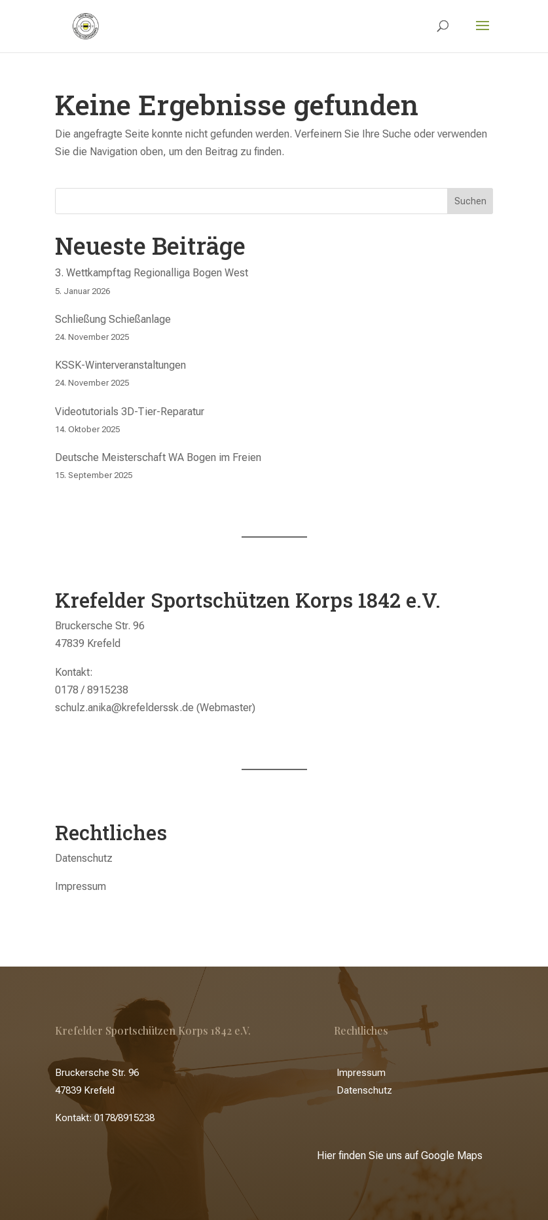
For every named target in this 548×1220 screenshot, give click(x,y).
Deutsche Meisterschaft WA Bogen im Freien (158, 457)
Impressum (80, 886)
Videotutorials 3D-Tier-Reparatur (129, 411)
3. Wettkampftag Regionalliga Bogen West (151, 273)
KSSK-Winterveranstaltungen (120, 365)
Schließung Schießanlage (113, 319)
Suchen (470, 201)
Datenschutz (84, 858)
